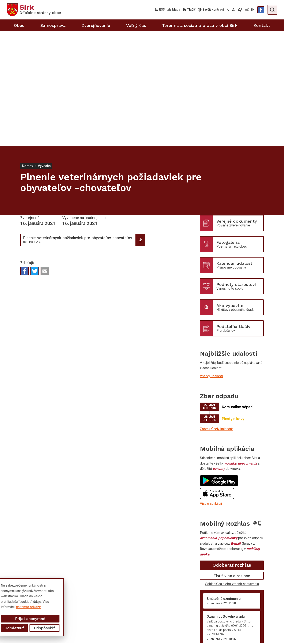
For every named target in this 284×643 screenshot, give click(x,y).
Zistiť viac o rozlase (231, 461)
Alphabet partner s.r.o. (62, 595)
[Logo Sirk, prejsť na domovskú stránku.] (34, 9)
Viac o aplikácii (211, 389)
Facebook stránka (254, 634)
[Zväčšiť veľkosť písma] (239, 10)
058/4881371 (251, 620)
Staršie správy (213, 540)
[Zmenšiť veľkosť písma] (228, 10)
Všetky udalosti (211, 261)
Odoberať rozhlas (232, 450)
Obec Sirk (39, 599)
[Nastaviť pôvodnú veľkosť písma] (233, 10)
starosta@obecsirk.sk (257, 624)
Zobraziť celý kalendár (216, 314)
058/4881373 (251, 615)
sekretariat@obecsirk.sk (259, 629)
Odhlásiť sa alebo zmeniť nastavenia (232, 469)
